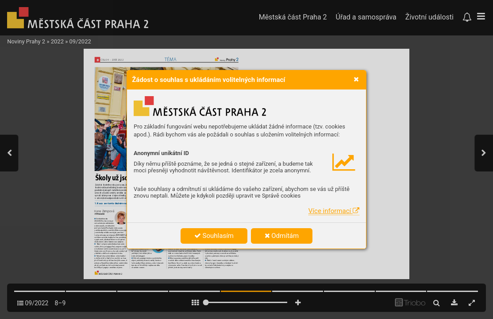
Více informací (333, 211)
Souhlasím (214, 236)
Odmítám (282, 236)
